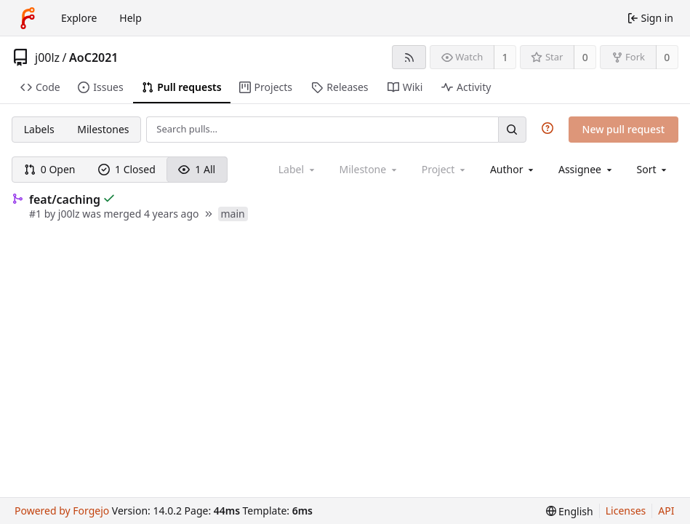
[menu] (653, 169)
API (666, 510)
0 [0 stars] (585, 57)
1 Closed (127, 169)
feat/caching (64, 199)
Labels (39, 129)
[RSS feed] (409, 57)
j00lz (47, 57)
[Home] (27, 18)
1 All (196, 169)
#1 (36, 214)
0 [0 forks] (667, 57)
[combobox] (513, 169)
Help (130, 18)
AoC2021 (93, 57)
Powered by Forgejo (62, 510)
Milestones (103, 129)
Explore (79, 18)
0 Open (50, 169)
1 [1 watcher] (505, 57)
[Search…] (512, 129)
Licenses (626, 510)
